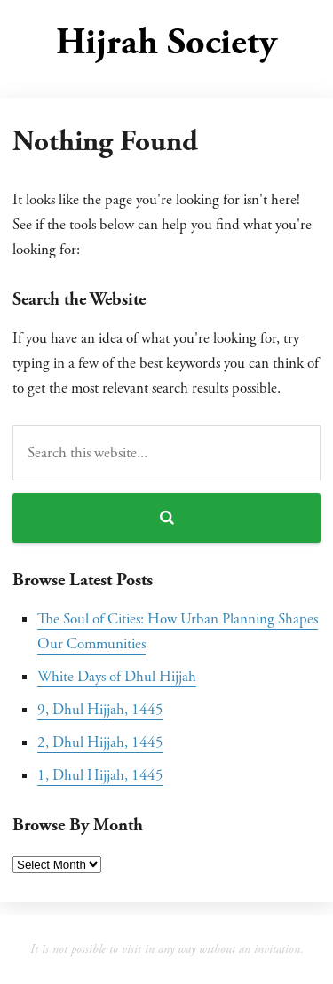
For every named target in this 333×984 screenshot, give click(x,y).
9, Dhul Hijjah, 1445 (100, 709)
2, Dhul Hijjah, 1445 (100, 742)
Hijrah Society (166, 43)
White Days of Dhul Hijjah (116, 676)
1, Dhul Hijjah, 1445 (100, 775)
